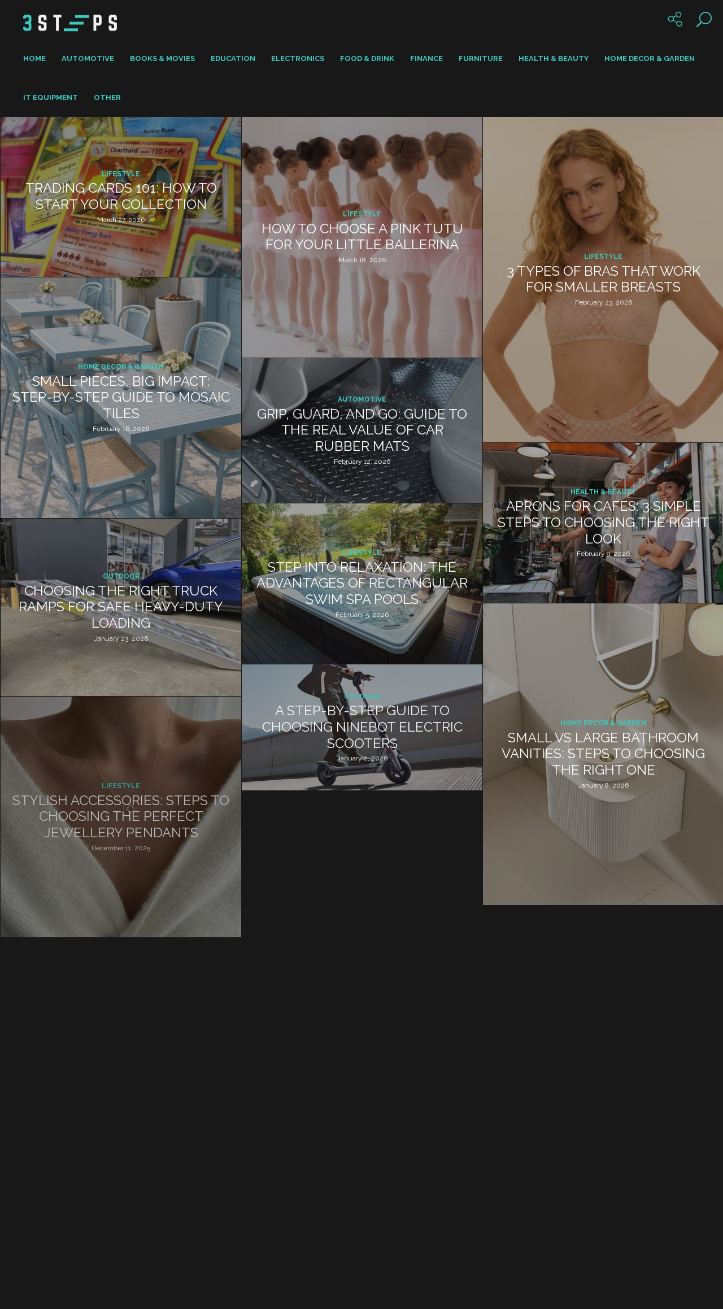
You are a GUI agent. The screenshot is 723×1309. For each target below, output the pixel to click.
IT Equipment (50, 97)
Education (233, 58)
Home (34, 58)
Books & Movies (162, 58)
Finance (426, 58)
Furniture (481, 58)
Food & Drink (367, 58)
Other (107, 97)
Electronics (297, 58)
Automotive (88, 58)
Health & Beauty (554, 58)
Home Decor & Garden (649, 58)
